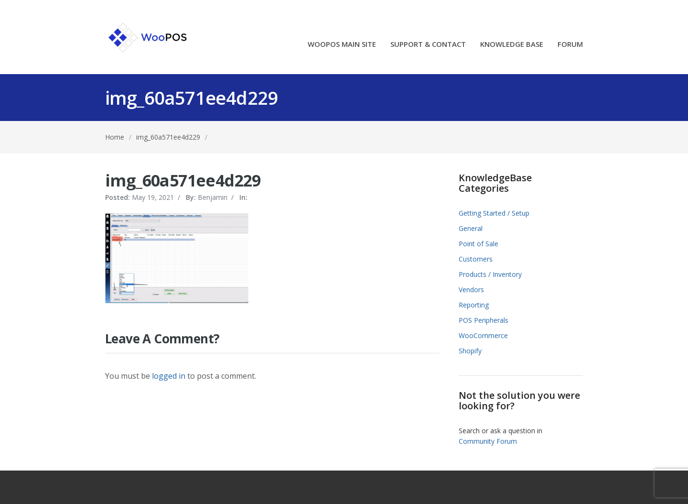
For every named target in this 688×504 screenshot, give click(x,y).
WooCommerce (483, 335)
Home (114, 137)
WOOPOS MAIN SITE (342, 45)
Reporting (474, 304)
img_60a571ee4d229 (168, 137)
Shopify (470, 350)
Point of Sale (478, 243)
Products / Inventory (490, 274)
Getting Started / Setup (494, 213)
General (471, 228)
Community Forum (488, 441)
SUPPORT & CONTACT (428, 45)
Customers (476, 258)
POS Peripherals (483, 320)
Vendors (471, 289)
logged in (168, 376)
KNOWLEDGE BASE (511, 45)
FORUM (570, 45)
